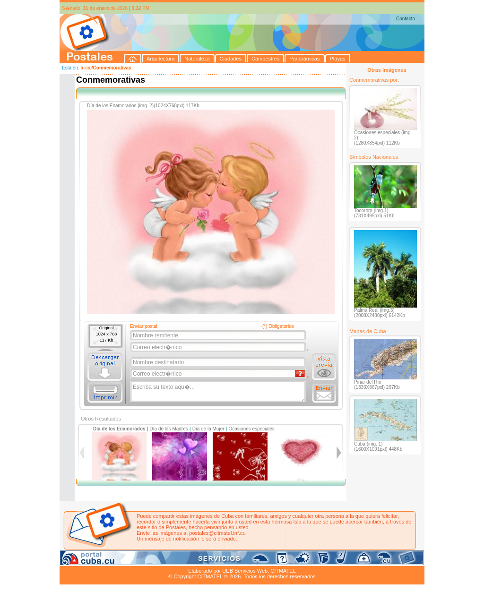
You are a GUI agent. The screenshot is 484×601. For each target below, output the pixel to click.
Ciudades (148, 560)
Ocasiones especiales (252, 428)
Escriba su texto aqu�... (218, 392)
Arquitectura (90, 560)
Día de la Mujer (208, 428)
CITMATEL (283, 571)
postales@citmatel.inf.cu (217, 533)
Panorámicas (211, 560)
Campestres (177, 560)
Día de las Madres (169, 428)
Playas (238, 560)
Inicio (85, 67)
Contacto (405, 18)
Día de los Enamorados (119, 428)
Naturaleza (120, 560)
